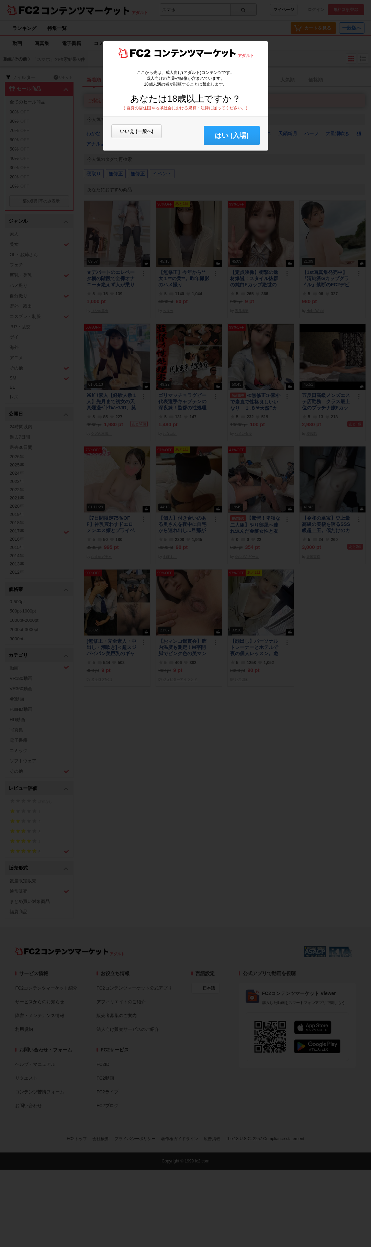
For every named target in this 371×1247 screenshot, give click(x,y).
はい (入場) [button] (232, 135)
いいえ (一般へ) (136, 131)
